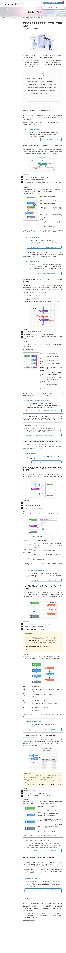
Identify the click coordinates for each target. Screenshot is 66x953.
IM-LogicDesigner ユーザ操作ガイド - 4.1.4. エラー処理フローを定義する (44, 734)
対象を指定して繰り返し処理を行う (34, 430)
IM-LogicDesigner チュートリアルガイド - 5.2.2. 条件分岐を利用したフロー (44, 252)
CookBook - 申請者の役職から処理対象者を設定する (49, 278)
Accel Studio (6, 102)
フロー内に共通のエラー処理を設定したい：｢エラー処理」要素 (43, 94)
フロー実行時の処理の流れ (32, 134)
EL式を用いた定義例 (30, 458)
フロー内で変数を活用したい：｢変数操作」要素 (39, 98)
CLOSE (43, 75)
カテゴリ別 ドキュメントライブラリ (33, 951)
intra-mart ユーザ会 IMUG (51, 951)
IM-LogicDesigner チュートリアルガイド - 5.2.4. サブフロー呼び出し (45, 585)
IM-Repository (7, 113)
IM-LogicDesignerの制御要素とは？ (11, 53)
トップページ (6, 946)
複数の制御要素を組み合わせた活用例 (36, 101)
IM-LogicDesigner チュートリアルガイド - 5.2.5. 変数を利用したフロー (45, 855)
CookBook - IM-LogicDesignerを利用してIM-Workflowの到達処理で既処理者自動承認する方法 (43, 895)
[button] (11, 91)
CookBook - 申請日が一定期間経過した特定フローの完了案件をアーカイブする (43, 440)
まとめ (28, 104)
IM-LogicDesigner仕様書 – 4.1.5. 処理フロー (51, 144)
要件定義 (6, 951)
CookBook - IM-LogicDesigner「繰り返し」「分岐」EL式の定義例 (46, 466)
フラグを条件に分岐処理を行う (33, 242)
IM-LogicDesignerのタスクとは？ (10, 85)
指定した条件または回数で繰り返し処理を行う (38, 405)
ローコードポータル (7, 948)
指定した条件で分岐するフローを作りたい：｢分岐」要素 (41, 82)
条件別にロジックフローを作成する (35, 78)
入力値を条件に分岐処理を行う (33, 266)
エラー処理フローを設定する (32, 726)
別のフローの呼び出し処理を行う (34, 575)
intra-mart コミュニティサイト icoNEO (53, 949)
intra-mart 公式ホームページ (51, 948)
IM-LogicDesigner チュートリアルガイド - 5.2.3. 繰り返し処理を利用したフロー (43, 415)
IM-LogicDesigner (33, 925)
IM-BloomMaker (7, 105)
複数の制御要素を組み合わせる (33, 883)
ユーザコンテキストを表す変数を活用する (36, 845)
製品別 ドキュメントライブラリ (32, 949)
